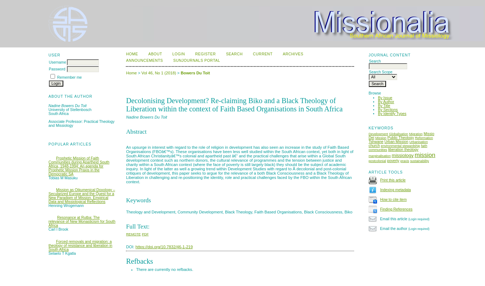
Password (57, 69)
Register (205, 54)
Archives (293, 54)
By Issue (385, 98)
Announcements (144, 61)
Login (178, 54)
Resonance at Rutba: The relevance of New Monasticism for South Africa (82, 221)
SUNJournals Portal (196, 61)
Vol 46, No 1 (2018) (158, 73)
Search (234, 54)
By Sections (388, 110)
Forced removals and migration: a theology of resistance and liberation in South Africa (80, 246)
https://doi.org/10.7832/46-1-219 (164, 247)
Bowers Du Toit (195, 73)
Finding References (396, 209)
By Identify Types (392, 114)
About (155, 54)
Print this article (392, 180)
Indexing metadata (395, 190)
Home (132, 54)
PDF (145, 234)
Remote (133, 234)
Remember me (69, 77)
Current (262, 54)
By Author (386, 102)
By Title (384, 106)
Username (57, 62)
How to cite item (393, 200)
